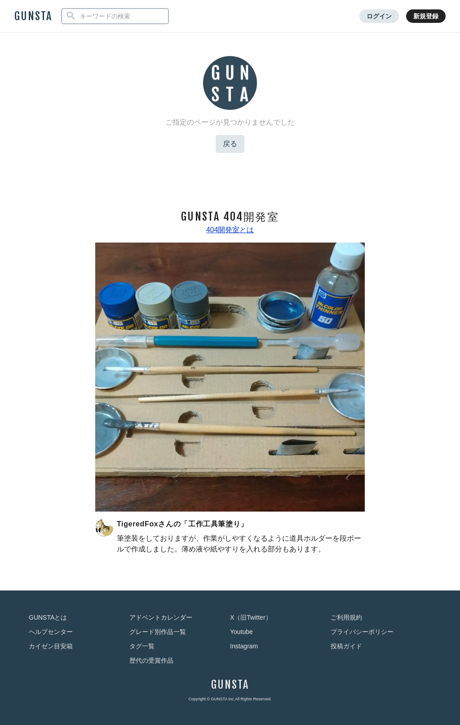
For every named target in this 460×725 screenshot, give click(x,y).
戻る (230, 144)
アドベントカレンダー (160, 617)
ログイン (379, 16)
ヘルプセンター (51, 631)
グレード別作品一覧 (157, 631)
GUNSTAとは (48, 617)
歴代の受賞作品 (151, 660)
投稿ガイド (346, 646)
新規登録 (425, 16)
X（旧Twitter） (251, 617)
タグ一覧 (142, 646)
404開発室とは (230, 230)
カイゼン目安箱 (51, 646)
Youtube (241, 631)
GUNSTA (33, 16)
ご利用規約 (346, 617)
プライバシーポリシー (362, 631)
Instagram (244, 646)
